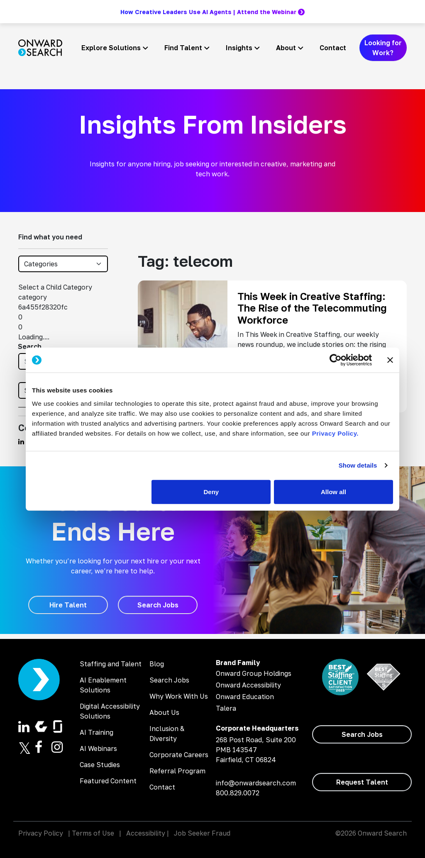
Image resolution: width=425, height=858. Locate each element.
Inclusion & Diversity (166, 733)
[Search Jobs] (158, 605)
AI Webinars (98, 748)
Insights (239, 48)
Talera (226, 708)
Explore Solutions (111, 48)
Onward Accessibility (248, 685)
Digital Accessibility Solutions (110, 711)
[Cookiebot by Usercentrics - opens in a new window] (335, 360)
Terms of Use (93, 833)
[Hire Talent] (68, 605)
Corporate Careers (178, 755)
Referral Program (177, 771)
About (286, 48)
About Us (164, 712)
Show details (358, 465)
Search (30, 346)
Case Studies (100, 764)
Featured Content (108, 781)
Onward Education (245, 696)
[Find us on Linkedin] (21, 441)
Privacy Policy (40, 833)
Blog (156, 664)
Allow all (333, 491)
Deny (211, 491)
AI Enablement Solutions (103, 685)
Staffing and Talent (111, 664)
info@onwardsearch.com (256, 783)
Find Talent (183, 48)
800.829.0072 (237, 793)
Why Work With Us (178, 696)
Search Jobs (169, 680)
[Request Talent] (362, 782)
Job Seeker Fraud (202, 833)
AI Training (96, 732)
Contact (333, 48)
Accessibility (145, 833)
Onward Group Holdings (253, 673)
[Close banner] (390, 360)
